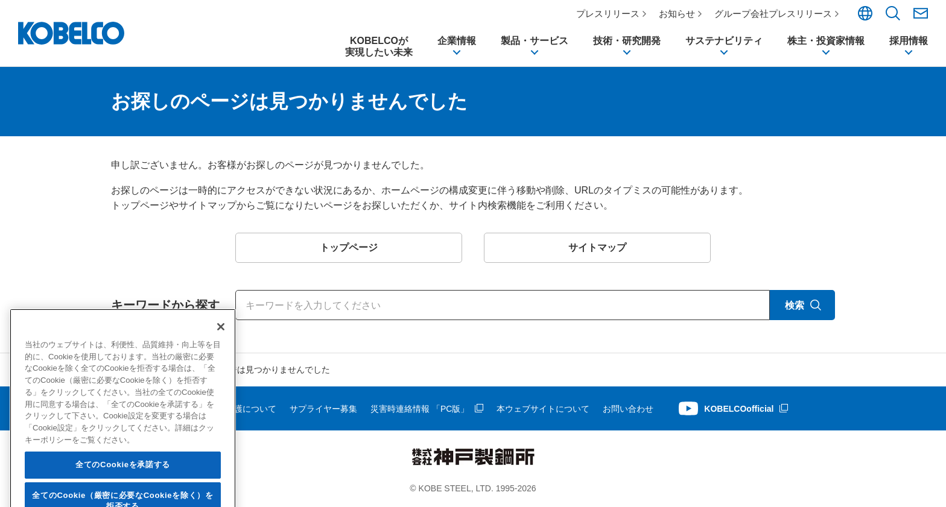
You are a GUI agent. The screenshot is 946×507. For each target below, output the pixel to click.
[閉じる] (221, 349)
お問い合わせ (628, 409)
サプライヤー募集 (323, 409)
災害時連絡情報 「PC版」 (419, 409)
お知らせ (677, 13)
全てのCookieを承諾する (122, 487)
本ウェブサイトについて (543, 409)
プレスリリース (608, 13)
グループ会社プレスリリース (773, 13)
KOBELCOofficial (738, 409)
